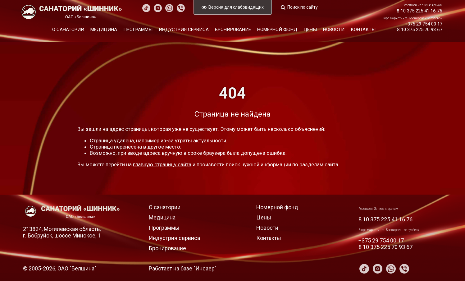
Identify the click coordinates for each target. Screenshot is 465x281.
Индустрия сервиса (184, 29)
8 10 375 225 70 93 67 (419, 29)
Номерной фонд (277, 29)
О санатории (68, 29)
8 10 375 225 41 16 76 (419, 11)
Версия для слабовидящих (236, 7)
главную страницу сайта (162, 164)
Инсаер (205, 268)
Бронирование (233, 29)
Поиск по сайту (302, 7)
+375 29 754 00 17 (423, 24)
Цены (310, 29)
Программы (138, 29)
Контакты (363, 29)
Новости (333, 29)
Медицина (103, 29)
